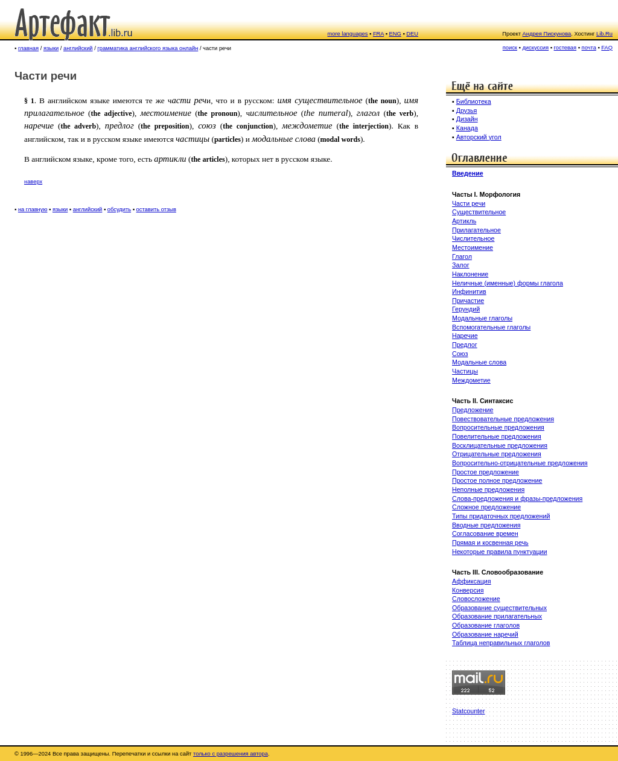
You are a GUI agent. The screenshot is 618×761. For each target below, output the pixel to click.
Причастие (468, 300)
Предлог (464, 344)
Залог (461, 265)
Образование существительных (499, 607)
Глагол (462, 256)
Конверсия (467, 590)
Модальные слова (479, 362)
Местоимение (472, 247)
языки (51, 48)
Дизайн (467, 119)
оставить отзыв (156, 209)
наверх (33, 182)
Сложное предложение (486, 507)
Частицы (465, 371)
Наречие (465, 335)
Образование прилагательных (497, 616)
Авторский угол (479, 137)
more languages (348, 34)
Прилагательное (476, 230)
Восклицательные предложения (499, 445)
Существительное (479, 211)
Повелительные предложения (496, 436)
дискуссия (535, 48)
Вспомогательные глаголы (491, 327)
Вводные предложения (486, 525)
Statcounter (468, 711)
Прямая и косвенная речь (490, 542)
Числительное (473, 238)
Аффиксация (471, 581)
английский (78, 48)
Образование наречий (485, 634)
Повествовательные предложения (503, 418)
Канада (467, 128)
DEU (412, 34)
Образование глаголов (486, 625)
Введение (467, 173)
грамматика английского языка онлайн (147, 48)
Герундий (466, 309)
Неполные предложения (488, 489)
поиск (510, 48)
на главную (33, 209)
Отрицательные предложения (496, 453)
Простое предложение (485, 472)
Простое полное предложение (497, 480)
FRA (378, 34)
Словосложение (476, 598)
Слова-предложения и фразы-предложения (517, 498)
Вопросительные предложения (498, 427)
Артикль (464, 220)
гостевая (565, 48)
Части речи (468, 203)
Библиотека (473, 101)
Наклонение (470, 274)
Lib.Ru (604, 34)
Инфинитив (469, 291)
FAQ (607, 48)
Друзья (466, 110)
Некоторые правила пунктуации (499, 551)
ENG (395, 34)
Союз (460, 353)
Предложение (472, 409)
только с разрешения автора (230, 754)
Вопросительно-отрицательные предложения (520, 462)
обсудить (119, 209)
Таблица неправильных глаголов (501, 642)
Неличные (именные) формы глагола (507, 283)
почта (589, 48)
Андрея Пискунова (547, 34)
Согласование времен (485, 533)
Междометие (471, 380)
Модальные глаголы (482, 318)
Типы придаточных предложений (501, 516)
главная (28, 48)
